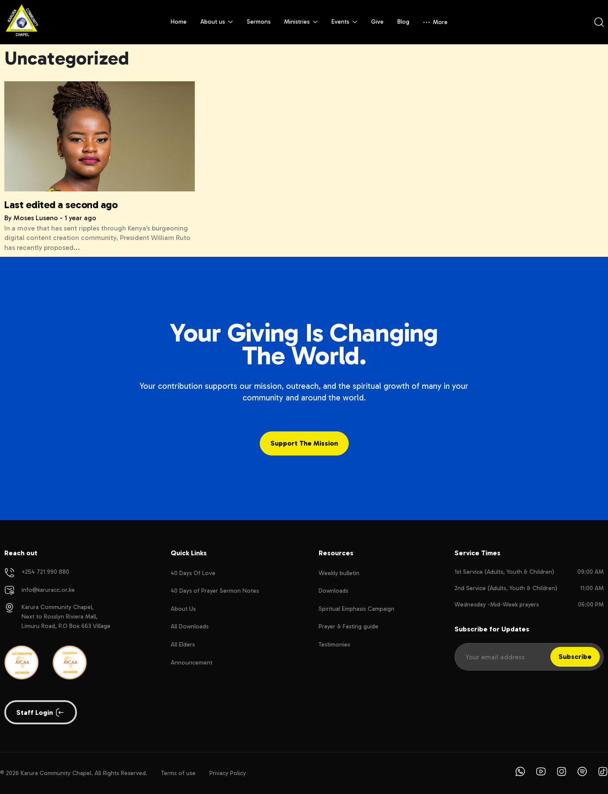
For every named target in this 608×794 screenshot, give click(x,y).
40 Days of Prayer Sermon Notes (215, 590)
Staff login (40, 712)
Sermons (258, 21)
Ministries (301, 21)
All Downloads (190, 626)
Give (377, 21)
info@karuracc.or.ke (48, 590)
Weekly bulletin (339, 573)
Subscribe (575, 656)
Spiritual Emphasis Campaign (356, 608)
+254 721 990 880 (45, 571)
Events (344, 21)
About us (216, 21)
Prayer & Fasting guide (348, 626)
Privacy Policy (227, 773)
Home (179, 21)
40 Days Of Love (193, 573)
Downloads (333, 590)
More (435, 22)
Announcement (191, 662)
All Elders (183, 644)
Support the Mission (304, 443)
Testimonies (334, 644)
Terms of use (178, 773)
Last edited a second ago (60, 204)
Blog (403, 21)
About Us (183, 608)
